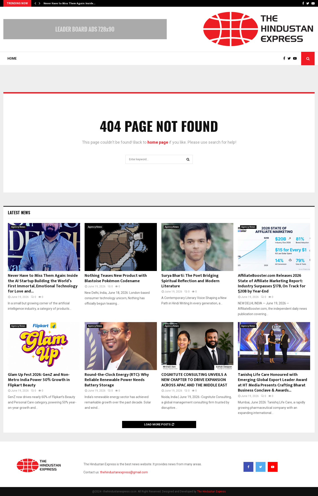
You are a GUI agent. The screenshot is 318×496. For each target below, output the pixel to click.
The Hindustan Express (211, 491)
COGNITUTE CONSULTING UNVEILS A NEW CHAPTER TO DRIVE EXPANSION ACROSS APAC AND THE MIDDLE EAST (194, 380)
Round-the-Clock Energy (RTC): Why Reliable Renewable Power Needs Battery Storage (117, 380)
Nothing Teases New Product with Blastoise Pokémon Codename (116, 278)
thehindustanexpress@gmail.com (124, 472)
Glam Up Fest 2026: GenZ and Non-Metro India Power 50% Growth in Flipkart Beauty (39, 380)
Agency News (18, 227)
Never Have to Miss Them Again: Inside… (69, 3)
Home (12, 58)
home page (157, 142)
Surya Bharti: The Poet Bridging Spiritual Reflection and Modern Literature (190, 281)
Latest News (19, 212)
